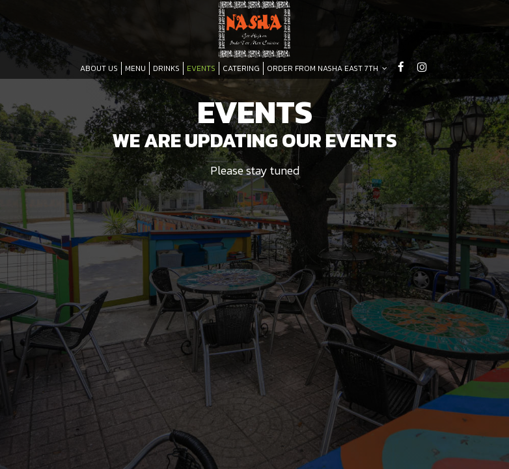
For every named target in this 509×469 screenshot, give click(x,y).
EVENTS (201, 68)
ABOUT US (99, 68)
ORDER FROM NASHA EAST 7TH (327, 68)
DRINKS (166, 68)
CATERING (241, 68)
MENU (135, 68)
